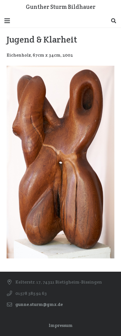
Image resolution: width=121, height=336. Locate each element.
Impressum (61, 325)
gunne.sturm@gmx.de (39, 304)
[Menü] (7, 21)
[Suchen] (113, 21)
